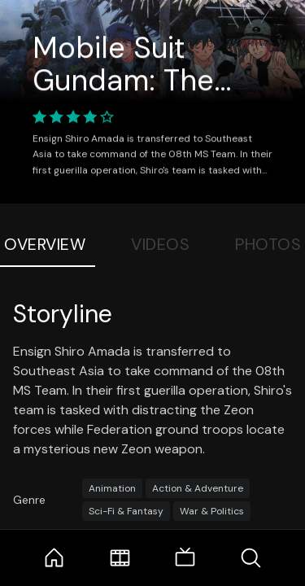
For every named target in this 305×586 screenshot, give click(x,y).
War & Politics (212, 511)
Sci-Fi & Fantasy (126, 511)
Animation (112, 488)
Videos (160, 244)
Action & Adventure (197, 488)
